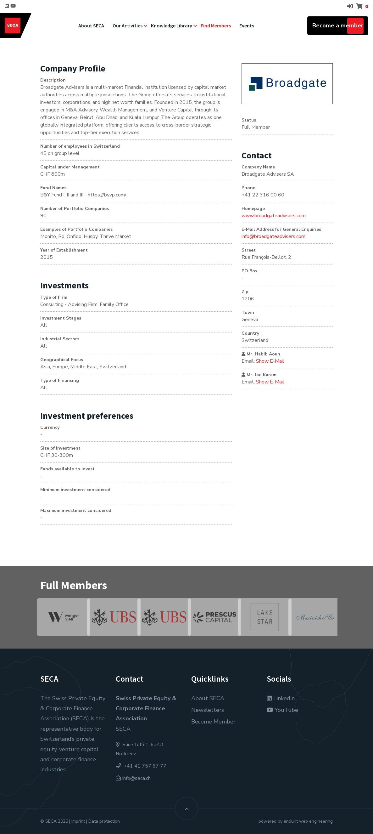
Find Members (216, 25)
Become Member (213, 721)
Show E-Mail (270, 361)
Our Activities (127, 25)
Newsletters (207, 710)
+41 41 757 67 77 (141, 766)
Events (246, 25)
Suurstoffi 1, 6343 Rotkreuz (139, 749)
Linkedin (281, 698)
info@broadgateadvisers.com (273, 236)
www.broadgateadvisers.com (274, 215)
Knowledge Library (171, 25)
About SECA (91, 25)
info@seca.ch (136, 778)
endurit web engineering (308, 821)
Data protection (104, 821)
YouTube (282, 710)
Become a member (337, 25)
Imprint (78, 821)
